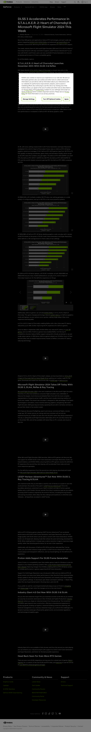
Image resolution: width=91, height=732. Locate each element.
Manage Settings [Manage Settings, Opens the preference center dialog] (28, 99)
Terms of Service (27, 92)
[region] (46, 88)
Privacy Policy (28, 90)
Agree (66, 99)
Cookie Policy (40, 90)
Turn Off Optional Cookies (52, 99)
